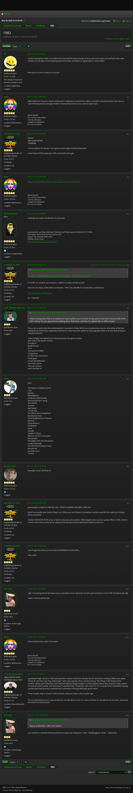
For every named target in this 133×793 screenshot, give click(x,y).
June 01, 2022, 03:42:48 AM (37, 503)
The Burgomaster (13, 674)
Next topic (125, 39)
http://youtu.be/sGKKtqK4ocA (40, 292)
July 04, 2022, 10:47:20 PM (37, 589)
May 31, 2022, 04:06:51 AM (37, 379)
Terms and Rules (116, 788)
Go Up (5, 762)
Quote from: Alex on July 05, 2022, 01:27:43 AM (49, 720)
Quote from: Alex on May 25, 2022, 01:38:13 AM (49, 270)
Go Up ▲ (127, 788)
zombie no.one (12, 133)
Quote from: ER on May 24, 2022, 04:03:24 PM (48, 313)
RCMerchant (10, 213)
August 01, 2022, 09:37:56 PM (38, 715)
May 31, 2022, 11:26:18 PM (37, 466)
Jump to (92, 772)
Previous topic (112, 39)
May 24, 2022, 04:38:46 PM (37, 134)
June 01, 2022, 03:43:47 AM (37, 546)
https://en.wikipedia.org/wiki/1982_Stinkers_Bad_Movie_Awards (54, 181)
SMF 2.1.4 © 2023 (9, 787)
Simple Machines (20, 787)
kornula (8, 588)
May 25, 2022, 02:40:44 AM (37, 214)
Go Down (6, 46)
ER (5, 54)
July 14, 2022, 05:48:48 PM (37, 674)
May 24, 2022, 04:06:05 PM (37, 97)
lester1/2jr (10, 466)
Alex (6, 96)
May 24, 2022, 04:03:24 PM (37, 54)
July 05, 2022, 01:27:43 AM (37, 637)
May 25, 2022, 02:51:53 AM (37, 265)
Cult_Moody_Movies (14, 307)
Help (107, 788)
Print (128, 46)
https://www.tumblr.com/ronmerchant (42, 241)
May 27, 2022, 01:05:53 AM (37, 308)
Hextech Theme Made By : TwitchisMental (17, 790)
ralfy (6, 378)
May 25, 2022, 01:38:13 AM (37, 177)
